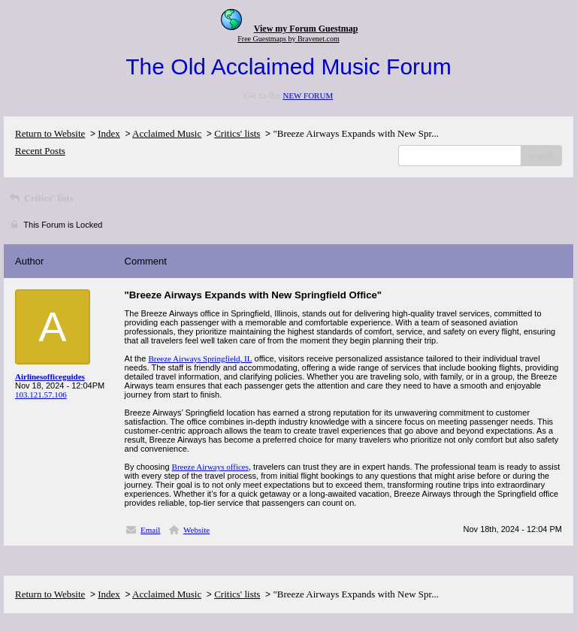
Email (150, 529)
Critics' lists (237, 133)
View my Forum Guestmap (306, 28)
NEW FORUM (307, 95)
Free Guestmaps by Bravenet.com (288, 39)
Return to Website (50, 133)
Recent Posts (40, 150)
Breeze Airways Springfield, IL (200, 358)
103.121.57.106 (41, 394)
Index (109, 133)
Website (196, 529)
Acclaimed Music (166, 133)
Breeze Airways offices (210, 466)
